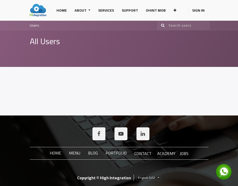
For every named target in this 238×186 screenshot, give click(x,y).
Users (34, 25)
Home (55, 153)
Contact (143, 153)
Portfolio (116, 153)
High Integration (115, 178)
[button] (175, 10)
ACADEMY (166, 153)
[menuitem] (61, 10)
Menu (74, 153)
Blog (93, 153)
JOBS (184, 153)
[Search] (162, 25)
